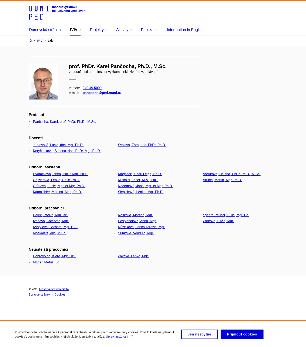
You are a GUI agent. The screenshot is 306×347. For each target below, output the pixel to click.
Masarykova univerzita (54, 289)
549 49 (92, 88)
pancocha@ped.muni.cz (102, 93)
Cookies (60, 294)
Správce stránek (39, 294)
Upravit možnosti (119, 337)
